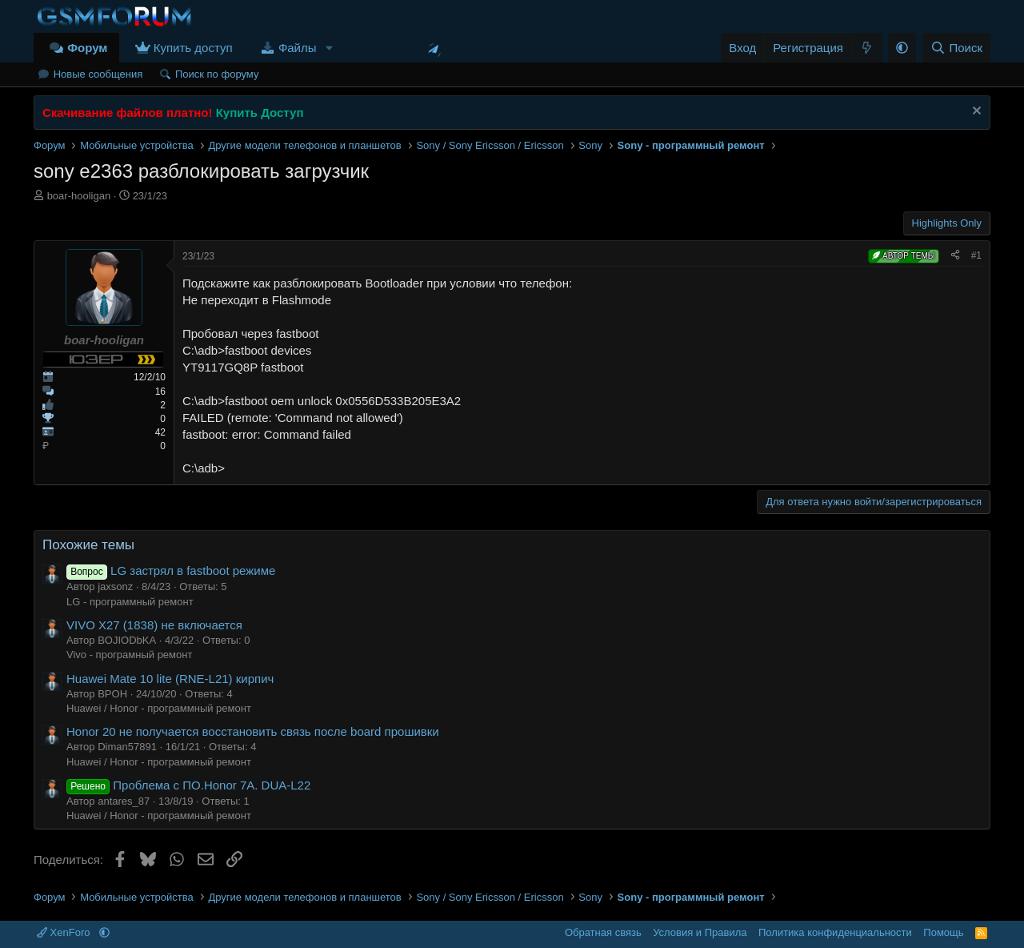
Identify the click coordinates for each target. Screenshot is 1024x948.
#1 (976, 255)
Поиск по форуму (216, 74)
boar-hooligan (79, 196)
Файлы (297, 47)
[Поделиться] (955, 256)
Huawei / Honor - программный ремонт (158, 708)
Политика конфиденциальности (835, 932)
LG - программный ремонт (130, 602)
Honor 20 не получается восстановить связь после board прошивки (252, 731)
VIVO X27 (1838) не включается (154, 625)
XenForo (65, 932)
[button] (329, 47)
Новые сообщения (98, 74)
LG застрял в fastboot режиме (170, 570)
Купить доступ (193, 47)
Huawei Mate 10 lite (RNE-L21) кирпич (170, 678)
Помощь (943, 932)
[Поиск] (956, 47)
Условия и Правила (699, 932)
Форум (87, 47)
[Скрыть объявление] (975, 112)
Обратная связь (603, 932)
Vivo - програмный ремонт (129, 655)
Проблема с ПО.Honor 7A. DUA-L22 (188, 785)
